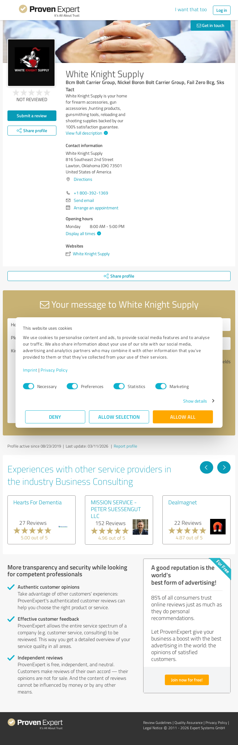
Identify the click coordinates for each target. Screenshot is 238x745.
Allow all (183, 416)
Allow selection (119, 416)
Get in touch (210, 25)
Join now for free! (187, 680)
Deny (55, 416)
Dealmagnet (182, 502)
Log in (221, 10)
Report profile (125, 446)
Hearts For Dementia (37, 502)
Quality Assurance (188, 722)
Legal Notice (152, 727)
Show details (193, 401)
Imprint (32, 370)
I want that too (191, 9)
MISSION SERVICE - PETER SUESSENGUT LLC (116, 509)
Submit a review (32, 115)
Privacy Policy (56, 370)
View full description (86, 133)
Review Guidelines (157, 722)
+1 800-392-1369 (91, 193)
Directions (83, 179)
